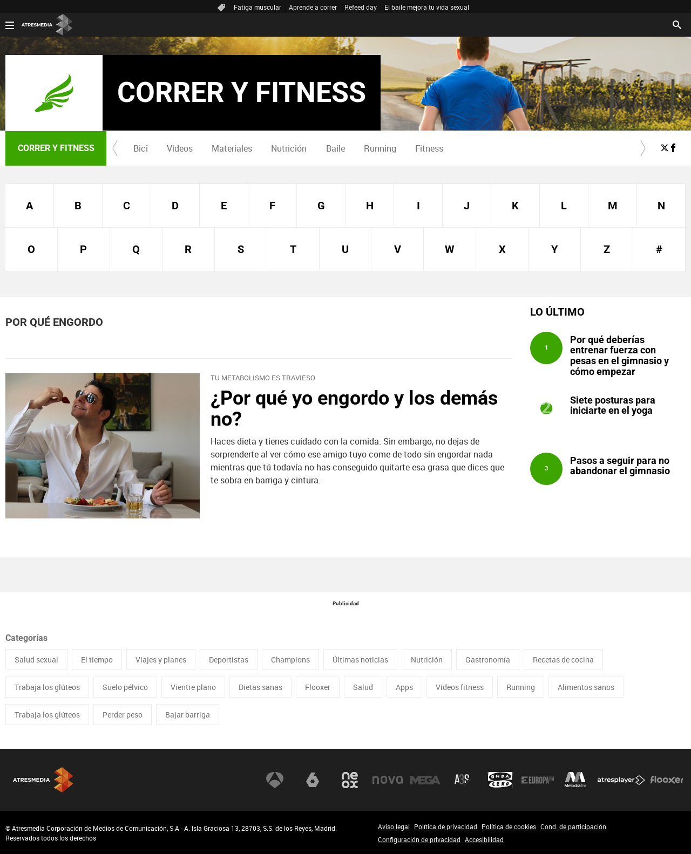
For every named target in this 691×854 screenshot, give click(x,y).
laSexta (312, 780)
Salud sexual (36, 659)
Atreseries (462, 780)
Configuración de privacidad (419, 839)
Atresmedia (43, 780)
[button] (115, 148)
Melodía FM (575, 780)
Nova (387, 780)
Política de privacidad (445, 826)
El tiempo (97, 659)
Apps (404, 687)
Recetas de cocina (563, 659)
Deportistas (228, 659)
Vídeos (180, 148)
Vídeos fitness (460, 687)
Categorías (26, 638)
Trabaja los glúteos (47, 687)
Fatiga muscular (257, 7)
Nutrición (289, 148)
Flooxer (317, 687)
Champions (290, 659)
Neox (350, 780)
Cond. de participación (573, 826)
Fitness (429, 148)
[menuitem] (140, 148)
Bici (140, 148)
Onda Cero (500, 780)
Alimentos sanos (586, 687)
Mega (425, 780)
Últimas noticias (360, 659)
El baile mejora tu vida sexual (426, 7)
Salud (363, 687)
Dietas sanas (260, 687)
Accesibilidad (484, 839)
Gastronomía (487, 659)
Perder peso (123, 714)
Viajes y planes (161, 659)
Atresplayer (621, 780)
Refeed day (360, 7)
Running (380, 148)
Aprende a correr (313, 7)
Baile (335, 148)
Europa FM (537, 780)
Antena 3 (275, 780)
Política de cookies (509, 826)
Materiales (232, 148)
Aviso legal (394, 826)
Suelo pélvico (125, 687)
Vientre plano (193, 687)
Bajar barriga (187, 714)
